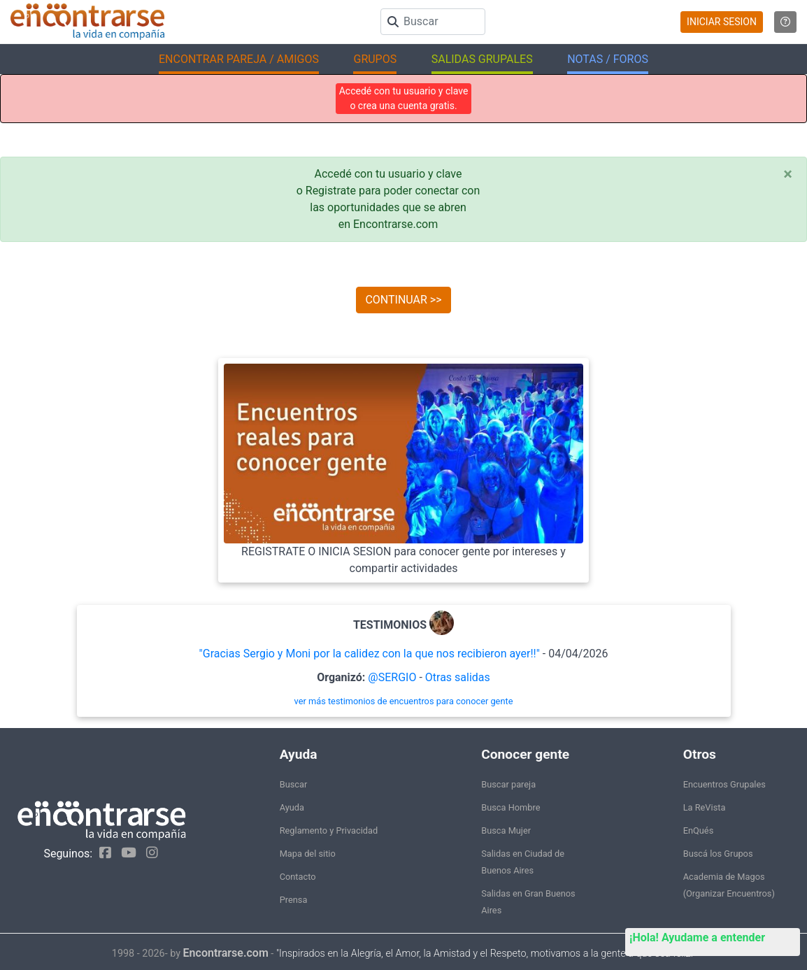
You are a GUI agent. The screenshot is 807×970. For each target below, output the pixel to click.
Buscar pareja (508, 784)
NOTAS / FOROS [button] (607, 59)
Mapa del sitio (308, 853)
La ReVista (704, 807)
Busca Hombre (510, 807)
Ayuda (292, 807)
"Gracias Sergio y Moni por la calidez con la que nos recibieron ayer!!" (369, 653)
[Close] (787, 174)
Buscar (294, 784)
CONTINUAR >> (403, 299)
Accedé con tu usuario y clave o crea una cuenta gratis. (404, 98)
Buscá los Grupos (718, 853)
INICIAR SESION (722, 21)
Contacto (298, 876)
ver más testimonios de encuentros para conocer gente (403, 701)
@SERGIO (392, 677)
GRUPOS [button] (375, 59)
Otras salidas (457, 677)
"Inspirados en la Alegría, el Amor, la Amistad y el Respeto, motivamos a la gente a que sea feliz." (485, 954)
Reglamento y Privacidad (329, 830)
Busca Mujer (506, 830)
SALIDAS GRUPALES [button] (482, 59)
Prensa (294, 899)
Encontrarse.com (226, 953)
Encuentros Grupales (724, 784)
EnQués (698, 830)
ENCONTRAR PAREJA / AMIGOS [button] (239, 59)
